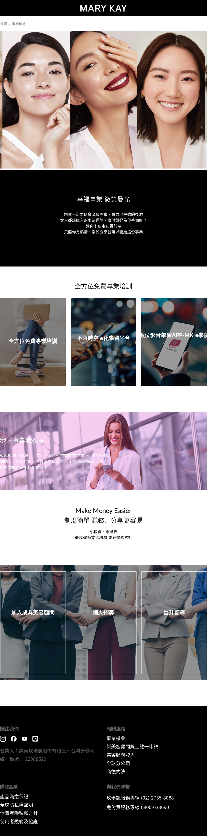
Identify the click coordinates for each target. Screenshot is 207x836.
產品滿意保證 (14, 796)
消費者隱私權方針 (19, 813)
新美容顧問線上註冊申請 (133, 746)
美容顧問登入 (121, 754)
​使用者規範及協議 (19, 821)
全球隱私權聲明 (16, 804)
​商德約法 (116, 771)
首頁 (3, 23)
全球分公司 (118, 763)
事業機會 (116, 738)
